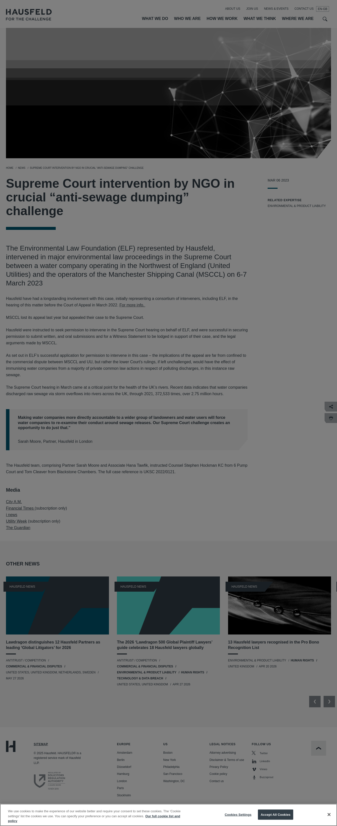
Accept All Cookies (275, 820)
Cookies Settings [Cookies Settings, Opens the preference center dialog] (238, 820)
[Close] (329, 820)
